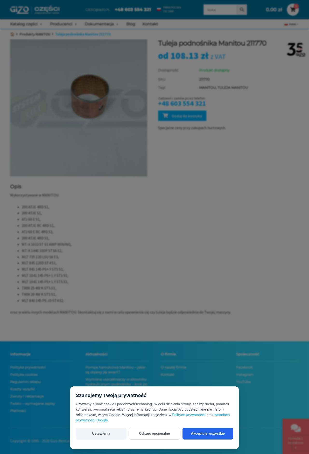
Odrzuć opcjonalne (154, 433)
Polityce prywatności (188, 415)
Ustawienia (101, 433)
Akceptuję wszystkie (208, 433)
